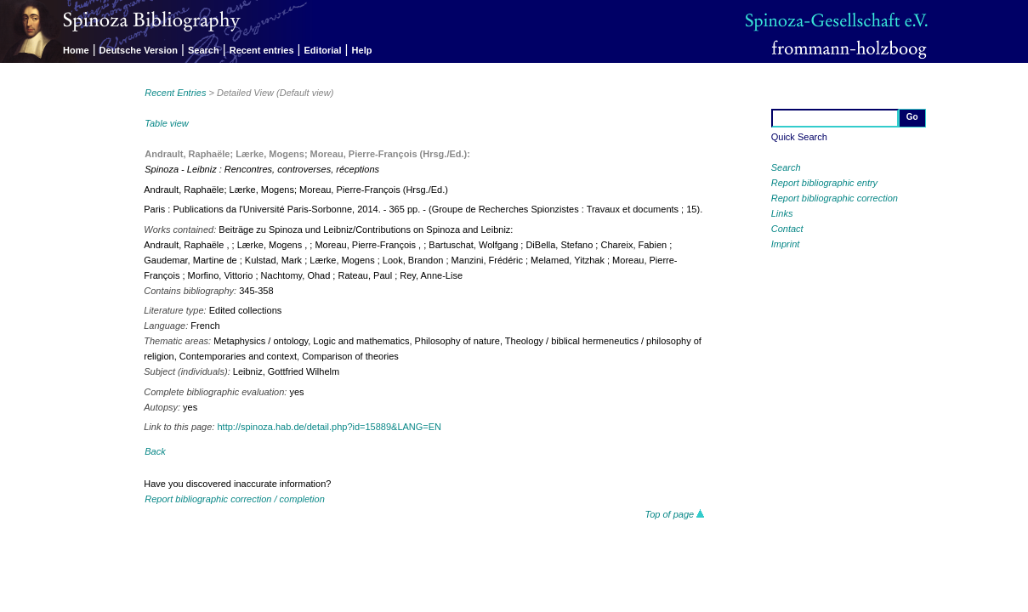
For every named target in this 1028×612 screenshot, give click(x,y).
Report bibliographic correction (834, 198)
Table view (167, 123)
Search (203, 50)
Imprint (785, 244)
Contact (787, 229)
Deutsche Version (138, 50)
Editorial (323, 50)
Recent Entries (175, 93)
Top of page (675, 514)
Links (782, 213)
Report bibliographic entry (824, 183)
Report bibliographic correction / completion (235, 499)
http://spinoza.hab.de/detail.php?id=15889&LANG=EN (329, 427)
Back (155, 451)
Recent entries (262, 50)
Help (362, 50)
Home (76, 50)
